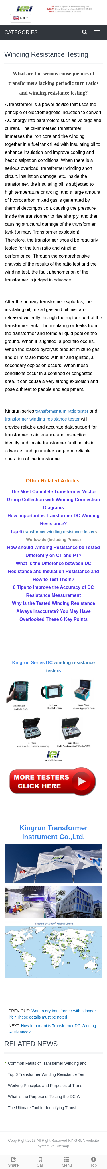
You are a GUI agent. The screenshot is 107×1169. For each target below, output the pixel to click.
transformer (47, 411)
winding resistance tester (54, 419)
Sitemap (62, 1146)
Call (40, 1161)
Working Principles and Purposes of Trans (45, 1085)
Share (13, 1161)
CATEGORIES (21, 32)
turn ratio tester (73, 411)
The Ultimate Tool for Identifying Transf (42, 1107)
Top (93, 1161)
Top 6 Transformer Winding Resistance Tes (46, 1074)
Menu (67, 1161)
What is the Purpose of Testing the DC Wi (44, 1096)
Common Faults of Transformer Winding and (47, 1063)
